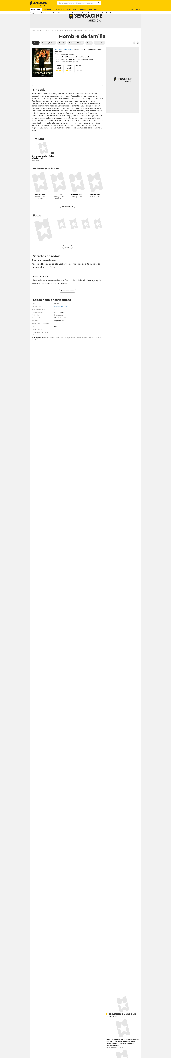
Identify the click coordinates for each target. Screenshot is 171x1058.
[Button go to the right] (138, 51)
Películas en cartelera (43, 39)
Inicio (33, 39)
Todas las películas (56, 39)
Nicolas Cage (40, 203)
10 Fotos (67, 256)
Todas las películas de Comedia (72, 39)
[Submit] (99, 3)
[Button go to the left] (134, 51)
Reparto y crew (67, 215)
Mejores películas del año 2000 (54, 346)
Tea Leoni (58, 203)
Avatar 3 (66, 6)
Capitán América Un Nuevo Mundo (78, 6)
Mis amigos (79, 74)
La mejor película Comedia (73, 346)
